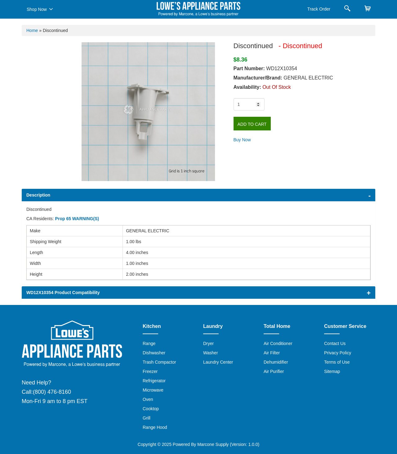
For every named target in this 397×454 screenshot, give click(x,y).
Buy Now (242, 139)
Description (38, 195)
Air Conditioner (278, 343)
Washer (210, 352)
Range (149, 343)
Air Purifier (274, 371)
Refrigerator (154, 380)
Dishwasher (154, 352)
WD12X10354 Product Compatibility (63, 292)
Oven (148, 399)
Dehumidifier (276, 362)
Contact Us (335, 343)
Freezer (150, 371)
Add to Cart (252, 124)
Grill (146, 417)
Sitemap (332, 371)
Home (32, 30)
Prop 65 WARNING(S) (77, 218)
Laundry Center (218, 362)
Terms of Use (337, 362)
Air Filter (272, 352)
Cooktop (151, 408)
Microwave (153, 390)
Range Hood (155, 427)
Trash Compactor (159, 362)
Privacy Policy (337, 352)
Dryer (208, 343)
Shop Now (40, 9)
